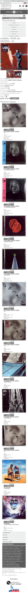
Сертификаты (14, 31)
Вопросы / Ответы (7, 541)
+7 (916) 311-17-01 (6, 7)
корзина (21, 1)
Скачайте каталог (14, 18)
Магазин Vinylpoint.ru (8, 544)
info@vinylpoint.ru (6, 8)
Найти (24, 16)
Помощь (14, 33)
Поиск (5, 15)
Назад (14, 22)
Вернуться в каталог (14, 25)
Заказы (14, 29)
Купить (14, 98)
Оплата (5, 535)
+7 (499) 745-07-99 (6, 5)
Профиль (14, 27)
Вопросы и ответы (14, 36)
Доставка (5, 537)
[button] (26, 44)
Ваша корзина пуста (16, 3)
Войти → (14, 1)
